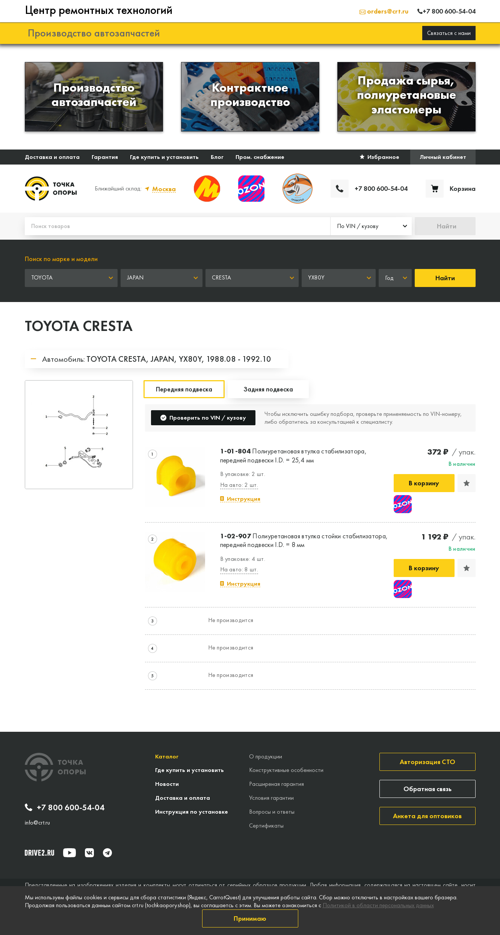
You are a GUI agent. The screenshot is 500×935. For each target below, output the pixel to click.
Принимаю (250, 918)
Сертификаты (266, 825)
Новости (167, 784)
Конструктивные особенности (286, 770)
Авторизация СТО (427, 761)
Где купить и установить (164, 157)
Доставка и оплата (52, 157)
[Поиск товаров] (177, 226)
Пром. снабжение (260, 157)
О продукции (265, 756)
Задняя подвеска (268, 389)
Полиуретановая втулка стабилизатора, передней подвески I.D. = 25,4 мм (293, 455)
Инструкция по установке (191, 812)
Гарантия (105, 157)
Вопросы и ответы (272, 812)
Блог (217, 157)
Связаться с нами (449, 33)
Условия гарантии (271, 798)
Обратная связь (427, 788)
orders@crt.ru (384, 11)
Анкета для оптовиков (427, 815)
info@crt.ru (37, 822)
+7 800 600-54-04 (64, 807)
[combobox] (371, 226)
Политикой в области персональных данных (378, 905)
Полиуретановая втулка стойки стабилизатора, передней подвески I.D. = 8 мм (304, 540)
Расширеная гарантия (276, 784)
